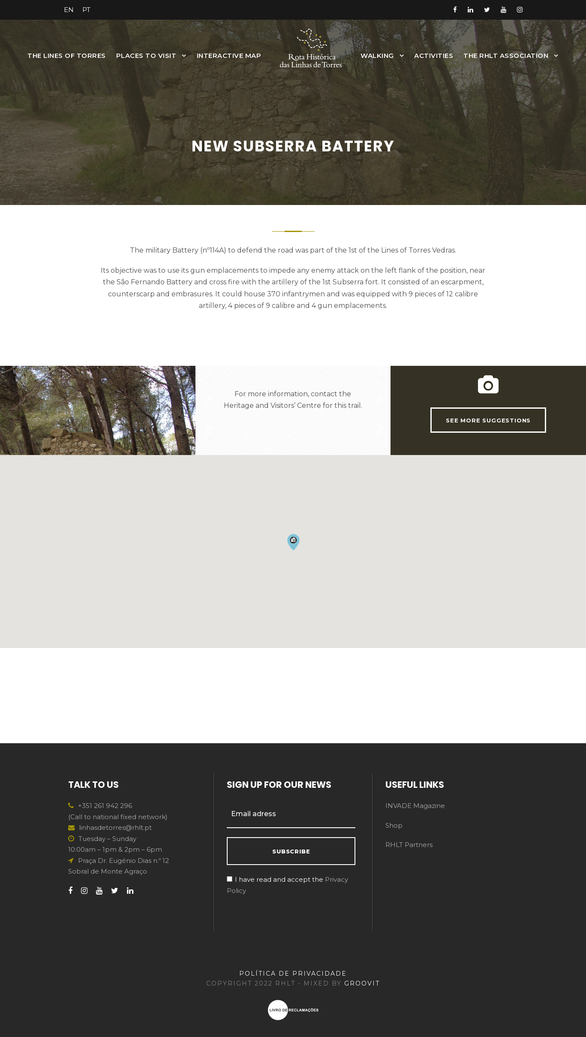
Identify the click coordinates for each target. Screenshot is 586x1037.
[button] (293, 637)
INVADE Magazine (415, 806)
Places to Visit (146, 55)
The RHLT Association (505, 55)
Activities (433, 55)
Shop (394, 825)
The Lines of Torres (66, 55)
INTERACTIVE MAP (229, 55)
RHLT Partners (409, 845)
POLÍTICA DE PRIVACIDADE (293, 973)
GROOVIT (362, 983)
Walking (377, 55)
